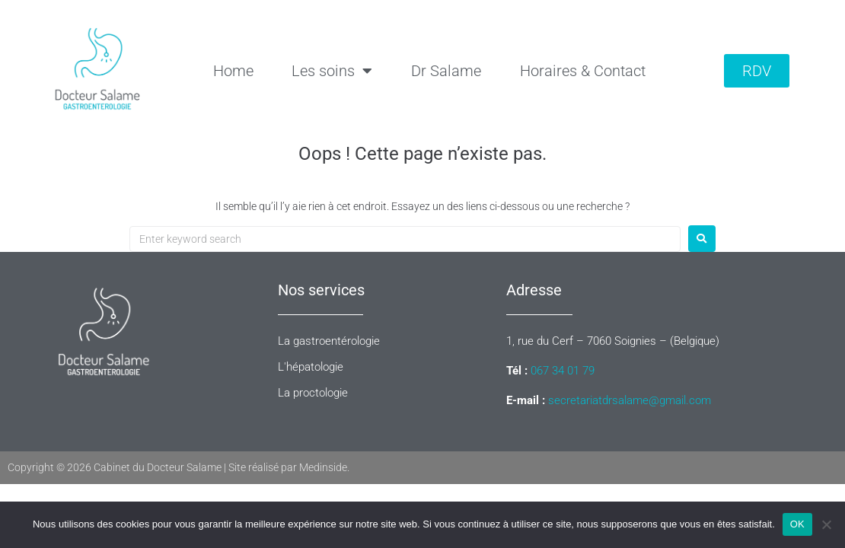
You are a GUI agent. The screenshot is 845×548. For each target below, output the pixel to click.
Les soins (332, 71)
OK (797, 524)
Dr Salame (446, 71)
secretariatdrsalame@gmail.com (629, 400)
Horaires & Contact (583, 71)
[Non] (826, 524)
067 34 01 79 (563, 371)
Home (233, 71)
